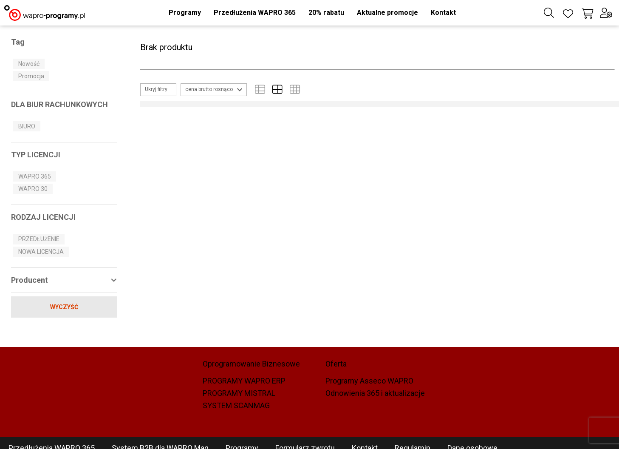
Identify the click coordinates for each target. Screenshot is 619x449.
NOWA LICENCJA (41, 251)
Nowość (29, 63)
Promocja (31, 76)
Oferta (336, 364)
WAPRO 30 (33, 188)
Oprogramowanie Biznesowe (251, 364)
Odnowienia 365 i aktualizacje (375, 393)
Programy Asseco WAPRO (369, 381)
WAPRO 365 (34, 176)
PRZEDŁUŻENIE (38, 239)
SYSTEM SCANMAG (236, 405)
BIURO (26, 126)
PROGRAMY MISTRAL (239, 393)
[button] (184, 13)
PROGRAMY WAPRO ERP (244, 381)
